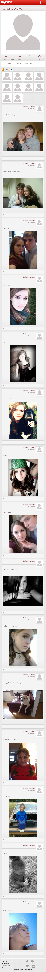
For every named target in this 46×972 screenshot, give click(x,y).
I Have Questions (6, 965)
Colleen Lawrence (29, 107)
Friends (7, 69)
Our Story (4, 961)
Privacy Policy (5, 963)
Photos (12, 59)
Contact (4, 967)
